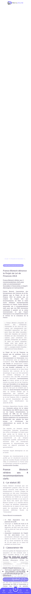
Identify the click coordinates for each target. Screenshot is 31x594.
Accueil (6, 469)
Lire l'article (15, 579)
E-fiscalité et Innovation (16, 469)
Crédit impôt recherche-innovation (13, 476)
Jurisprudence (7, 563)
